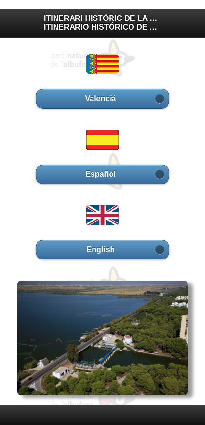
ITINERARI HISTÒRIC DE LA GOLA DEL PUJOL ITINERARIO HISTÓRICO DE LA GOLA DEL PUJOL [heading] (102, 22)
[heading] (102, 413)
